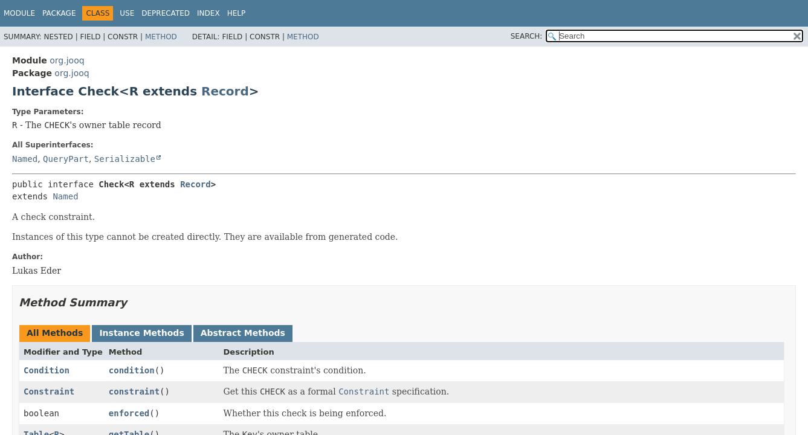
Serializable (124, 159)
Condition (46, 370)
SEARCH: (527, 36)
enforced (129, 413)
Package (59, 13)
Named (24, 159)
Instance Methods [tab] (141, 333)
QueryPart (66, 159)
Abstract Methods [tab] (243, 333)
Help (236, 13)
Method (161, 37)
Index (208, 13)
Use (127, 13)
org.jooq (67, 60)
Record (225, 91)
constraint (134, 391)
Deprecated (165, 13)
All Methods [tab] (55, 333)
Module (19, 13)
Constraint (49, 391)
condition (132, 370)
